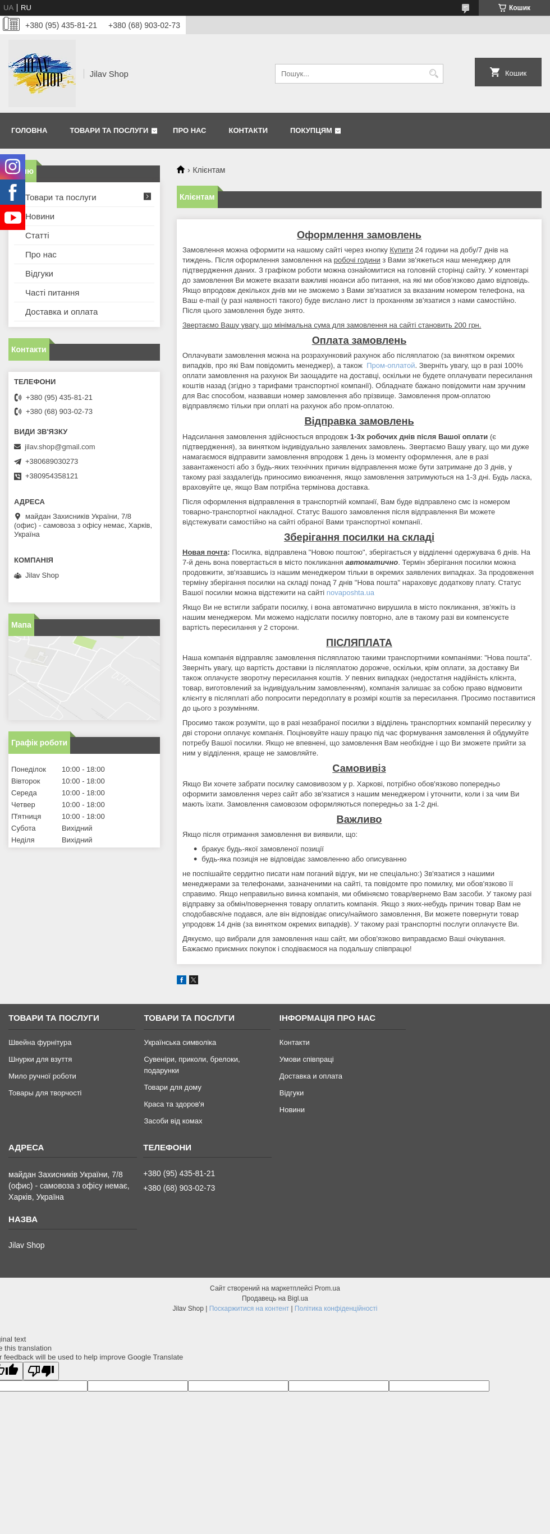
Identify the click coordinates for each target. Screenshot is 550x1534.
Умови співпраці (306, 1059)
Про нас (189, 130)
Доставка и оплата (61, 311)
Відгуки (39, 273)
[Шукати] (433, 74)
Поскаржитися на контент (249, 1308)
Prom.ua (327, 1288)
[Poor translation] (41, 1371)
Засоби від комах (173, 1121)
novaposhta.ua (350, 592)
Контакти (248, 130)
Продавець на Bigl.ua (275, 1298)
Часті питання (52, 292)
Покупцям (311, 130)
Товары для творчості (44, 1093)
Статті (37, 235)
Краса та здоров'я (174, 1104)
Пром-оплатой (390, 365)
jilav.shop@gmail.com (60, 447)
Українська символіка (180, 1042)
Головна (29, 130)
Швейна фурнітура (39, 1042)
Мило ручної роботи (42, 1076)
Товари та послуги (109, 130)
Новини (39, 216)
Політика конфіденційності (336, 1308)
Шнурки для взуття (40, 1059)
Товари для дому (172, 1087)
